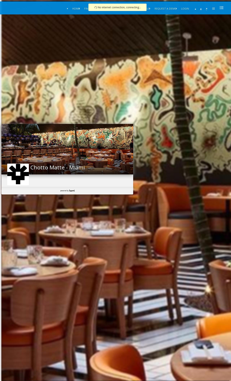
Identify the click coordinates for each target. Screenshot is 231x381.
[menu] (220, 7)
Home (76, 8)
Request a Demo (165, 8)
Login (185, 8)
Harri (72, 191)
